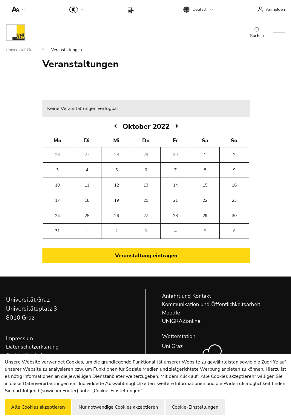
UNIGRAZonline (181, 321)
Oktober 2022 (145, 126)
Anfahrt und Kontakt (186, 296)
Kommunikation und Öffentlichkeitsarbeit (211, 304)
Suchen (257, 33)
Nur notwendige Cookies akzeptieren (118, 407)
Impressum (19, 338)
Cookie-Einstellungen (195, 407)
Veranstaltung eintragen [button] (146, 255)
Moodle (171, 312)
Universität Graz (21, 50)
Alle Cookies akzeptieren (38, 407)
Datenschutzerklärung (32, 346)
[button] (17, 9)
